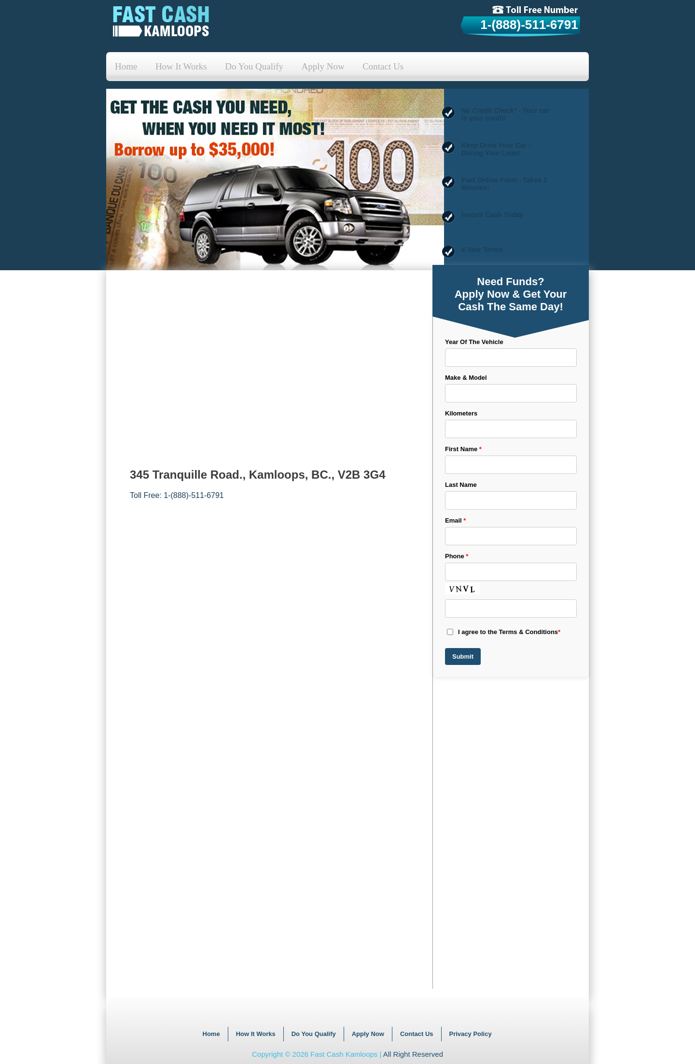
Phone (456, 556)
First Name (463, 449)
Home (126, 66)
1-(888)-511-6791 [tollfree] (529, 24)
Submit (462, 656)
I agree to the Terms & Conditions (503, 632)
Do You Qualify (254, 66)
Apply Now (323, 66)
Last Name (461, 484)
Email (455, 520)
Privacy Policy (470, 1033)
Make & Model (466, 377)
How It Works (181, 66)
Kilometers (461, 413)
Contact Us (382, 66)
